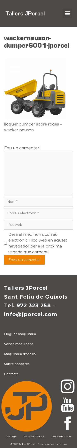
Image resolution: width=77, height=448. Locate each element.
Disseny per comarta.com (52, 444)
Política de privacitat (34, 436)
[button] (67, 13)
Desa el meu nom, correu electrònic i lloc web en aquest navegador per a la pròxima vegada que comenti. (37, 243)
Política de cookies (61, 436)
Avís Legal (11, 436)
